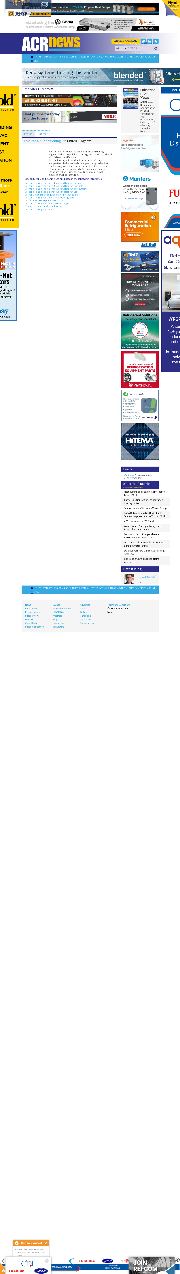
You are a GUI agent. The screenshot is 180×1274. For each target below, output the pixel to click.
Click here (129, 475)
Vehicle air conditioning (50, 206)
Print (82, 608)
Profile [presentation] (28, 134)
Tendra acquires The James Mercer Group (145, 508)
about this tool (41, 1265)
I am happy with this (31, 1260)
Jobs (56, 57)
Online (83, 612)
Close (46, 1243)
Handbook (85, 615)
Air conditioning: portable (69, 186)
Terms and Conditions (118, 605)
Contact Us (86, 619)
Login (34, 61)
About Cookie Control (16, 1243)
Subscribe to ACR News (148, 94)
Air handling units (71, 194)
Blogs (113, 57)
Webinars (104, 57)
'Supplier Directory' (149, 43)
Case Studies (32, 623)
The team (134, 57)
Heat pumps (62, 203)
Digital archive (147, 57)
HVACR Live (58, 612)
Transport (30, 206)
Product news (32, 612)
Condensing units (65, 197)
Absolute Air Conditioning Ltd (44, 141)
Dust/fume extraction (51, 200)
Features (47, 57)
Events (94, 57)
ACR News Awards (62, 608)
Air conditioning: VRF (67, 191)
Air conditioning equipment (39, 183)
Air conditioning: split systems (71, 189)
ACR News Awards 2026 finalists (141, 521)
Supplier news (32, 615)
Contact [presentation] (43, 134)
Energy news (32, 608)
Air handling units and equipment (42, 194)
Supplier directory (79, 57)
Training (63, 57)
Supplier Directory (38, 89)
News (38, 57)
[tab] (28, 133)
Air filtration (31, 200)
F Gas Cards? (148, 576)
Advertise (122, 57)
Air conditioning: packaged (70, 183)
